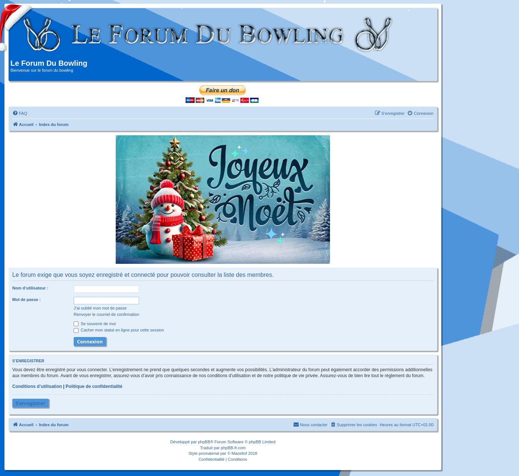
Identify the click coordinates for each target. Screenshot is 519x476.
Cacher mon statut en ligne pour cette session (119, 330)
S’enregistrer (30, 403)
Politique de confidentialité (93, 386)
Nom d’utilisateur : (30, 288)
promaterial (209, 453)
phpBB (204, 442)
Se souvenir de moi (95, 323)
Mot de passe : (26, 299)
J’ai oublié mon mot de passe (100, 308)
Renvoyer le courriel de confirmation (106, 314)
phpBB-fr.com (233, 448)
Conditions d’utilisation (37, 386)
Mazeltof (239, 453)
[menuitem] (19, 113)
